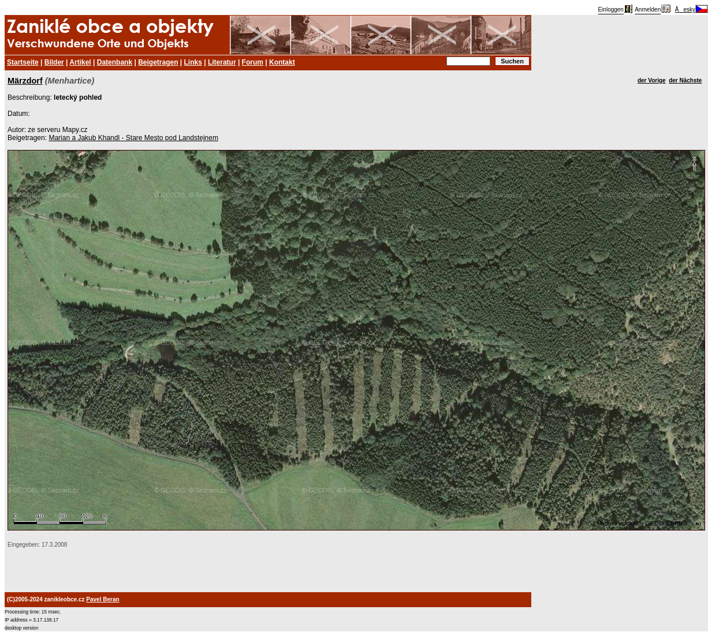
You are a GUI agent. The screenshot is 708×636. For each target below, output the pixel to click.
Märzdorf (25, 80)
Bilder (54, 62)
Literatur (222, 62)
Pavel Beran (102, 599)
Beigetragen (158, 62)
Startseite (23, 62)
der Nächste (685, 80)
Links (193, 62)
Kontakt (282, 62)
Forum (252, 62)
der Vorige (652, 80)
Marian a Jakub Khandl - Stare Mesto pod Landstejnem (133, 138)
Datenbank (114, 62)
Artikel (80, 62)
